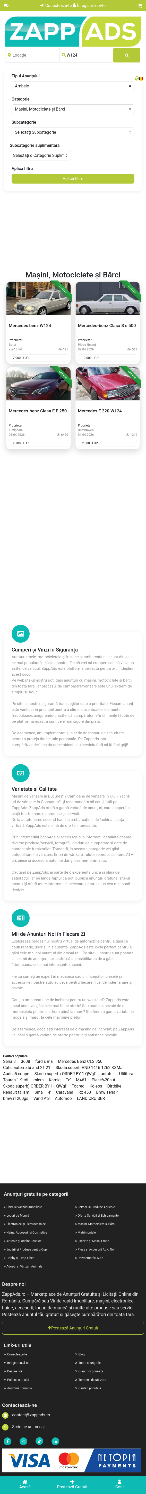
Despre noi (13, 1371)
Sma (39, 1092)
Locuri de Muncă (17, 1215)
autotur (107, 1073)
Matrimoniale (87, 1232)
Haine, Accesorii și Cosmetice (26, 1232)
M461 (81, 1080)
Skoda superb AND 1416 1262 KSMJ (89, 1067)
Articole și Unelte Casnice (23, 1241)
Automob (63, 1098)
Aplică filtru (22, 168)
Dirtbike (114, 1086)
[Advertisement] (73, 231)
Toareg (78, 1086)
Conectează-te (56, 5)
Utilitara (126, 1073)
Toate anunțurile (88, 1363)
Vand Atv (41, 1098)
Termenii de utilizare (90, 1380)
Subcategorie (24, 122)
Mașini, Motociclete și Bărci (96, 1224)
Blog (80, 1354)
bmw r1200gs (15, 1098)
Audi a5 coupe (16, 1073)
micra (38, 1080)
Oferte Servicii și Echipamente (98, 1215)
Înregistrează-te (89, 5)
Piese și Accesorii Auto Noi (96, 1249)
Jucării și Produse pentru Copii (27, 1249)
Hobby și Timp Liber (20, 1258)
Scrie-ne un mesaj (23, 1426)
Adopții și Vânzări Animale (24, 1266)
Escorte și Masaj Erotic (93, 1241)
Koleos (96, 1086)
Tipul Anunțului (26, 76)
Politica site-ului (16, 1380)
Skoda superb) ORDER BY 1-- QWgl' (35, 1086)
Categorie (21, 99)
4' (49, 1092)
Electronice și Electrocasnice (26, 1224)
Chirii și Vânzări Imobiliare (24, 1207)
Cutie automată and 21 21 (26, 1067)
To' (68, 1080)
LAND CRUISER (91, 1098)
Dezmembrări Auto (90, 1258)
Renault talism (16, 1092)
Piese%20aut (103, 1080)
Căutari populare (88, 1388)
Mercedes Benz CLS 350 (80, 1061)
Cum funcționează (89, 1371)
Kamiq (55, 1080)
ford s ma (44, 1061)
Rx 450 (84, 1092)
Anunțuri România (18, 1388)
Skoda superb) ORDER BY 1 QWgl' (65, 1073)
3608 (25, 1061)
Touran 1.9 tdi (15, 1080)
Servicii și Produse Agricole (96, 1207)
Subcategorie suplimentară (34, 145)
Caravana (64, 1092)
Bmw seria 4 (107, 1092)
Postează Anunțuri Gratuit (73, 1328)
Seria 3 (9, 1061)
